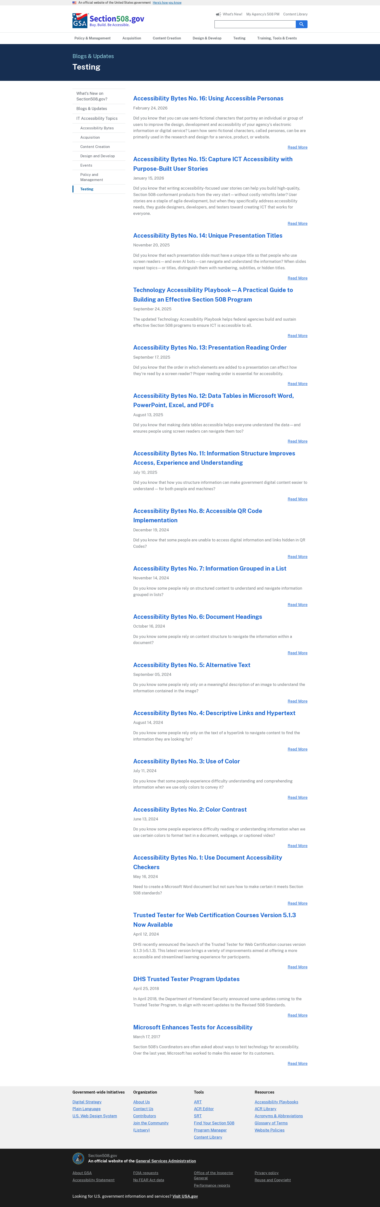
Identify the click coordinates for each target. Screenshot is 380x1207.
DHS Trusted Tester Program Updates (186, 978)
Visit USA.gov (185, 1196)
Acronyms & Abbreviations (279, 1116)
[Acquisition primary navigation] (132, 38)
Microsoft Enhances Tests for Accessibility (193, 1027)
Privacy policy (267, 1173)
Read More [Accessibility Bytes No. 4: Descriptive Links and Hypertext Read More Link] (298, 749)
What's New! (232, 14)
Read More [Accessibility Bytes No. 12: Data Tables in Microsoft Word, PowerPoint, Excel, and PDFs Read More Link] (298, 441)
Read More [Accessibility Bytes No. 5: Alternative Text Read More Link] (298, 701)
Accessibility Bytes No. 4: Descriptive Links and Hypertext (214, 712)
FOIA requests (145, 1173)
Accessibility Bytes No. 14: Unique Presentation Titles (208, 235)
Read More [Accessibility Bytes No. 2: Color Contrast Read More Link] (298, 845)
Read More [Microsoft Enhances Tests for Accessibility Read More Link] (298, 1063)
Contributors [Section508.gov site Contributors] (144, 1116)
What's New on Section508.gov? (91, 96)
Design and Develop (97, 156)
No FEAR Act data (148, 1180)
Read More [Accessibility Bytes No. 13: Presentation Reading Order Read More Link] (298, 383)
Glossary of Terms (271, 1123)
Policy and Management (91, 177)
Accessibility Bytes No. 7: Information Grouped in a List (209, 568)
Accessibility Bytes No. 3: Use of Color (186, 761)
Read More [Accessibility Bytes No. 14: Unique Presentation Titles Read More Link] (298, 278)
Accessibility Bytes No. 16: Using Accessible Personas (208, 98)
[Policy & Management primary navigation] (93, 38)
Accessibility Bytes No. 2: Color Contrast (190, 809)
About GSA (82, 1173)
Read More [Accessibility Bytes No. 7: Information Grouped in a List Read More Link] (298, 604)
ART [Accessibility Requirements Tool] (198, 1102)
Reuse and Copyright (273, 1180)
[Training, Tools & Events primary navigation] (277, 38)
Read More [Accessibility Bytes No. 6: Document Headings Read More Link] (298, 653)
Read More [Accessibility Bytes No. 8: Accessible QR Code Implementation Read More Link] (298, 556)
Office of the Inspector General (213, 1175)
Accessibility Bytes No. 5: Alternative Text (191, 664)
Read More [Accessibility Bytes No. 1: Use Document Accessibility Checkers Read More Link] (298, 903)
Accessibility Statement (93, 1180)
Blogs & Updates (91, 108)
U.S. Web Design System (94, 1116)
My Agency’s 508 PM (262, 14)
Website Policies (270, 1130)
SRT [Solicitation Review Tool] (198, 1116)
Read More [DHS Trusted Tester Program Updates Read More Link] (298, 1015)
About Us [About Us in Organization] (141, 1102)
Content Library (295, 14)
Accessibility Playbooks (276, 1102)
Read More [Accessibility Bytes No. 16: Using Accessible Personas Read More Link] (298, 147)
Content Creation (95, 147)
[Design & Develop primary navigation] (207, 38)
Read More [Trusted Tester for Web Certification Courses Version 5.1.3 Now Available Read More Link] (298, 967)
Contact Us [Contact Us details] (143, 1109)
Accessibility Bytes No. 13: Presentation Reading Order (210, 347)
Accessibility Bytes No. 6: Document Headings (197, 616)
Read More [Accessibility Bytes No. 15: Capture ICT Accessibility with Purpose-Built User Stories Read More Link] (298, 223)
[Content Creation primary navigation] (167, 38)
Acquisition (90, 137)
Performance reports (212, 1185)
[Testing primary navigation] (239, 38)
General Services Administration (166, 1161)
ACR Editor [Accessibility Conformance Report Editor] (204, 1109)
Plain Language (86, 1109)
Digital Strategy (87, 1102)
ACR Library (265, 1109)
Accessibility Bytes (97, 128)
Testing (86, 189)
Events (86, 165)
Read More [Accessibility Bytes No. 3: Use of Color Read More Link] (298, 797)
